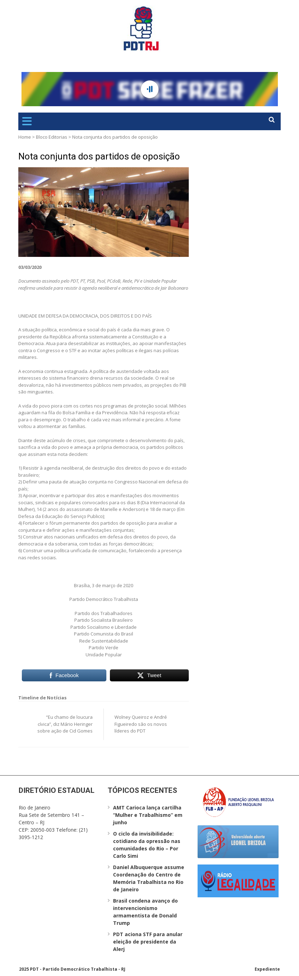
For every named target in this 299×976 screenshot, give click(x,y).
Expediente (267, 969)
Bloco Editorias (51, 137)
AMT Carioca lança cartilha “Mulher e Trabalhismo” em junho (147, 815)
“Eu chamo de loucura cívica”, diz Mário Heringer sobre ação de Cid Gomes (65, 724)
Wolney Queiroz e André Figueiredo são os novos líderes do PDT (140, 724)
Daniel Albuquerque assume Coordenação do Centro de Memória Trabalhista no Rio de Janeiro (148, 878)
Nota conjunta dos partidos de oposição (99, 156)
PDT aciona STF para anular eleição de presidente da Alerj (147, 941)
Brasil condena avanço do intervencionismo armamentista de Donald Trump (145, 911)
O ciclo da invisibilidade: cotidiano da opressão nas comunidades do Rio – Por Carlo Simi (146, 844)
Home (24, 137)
